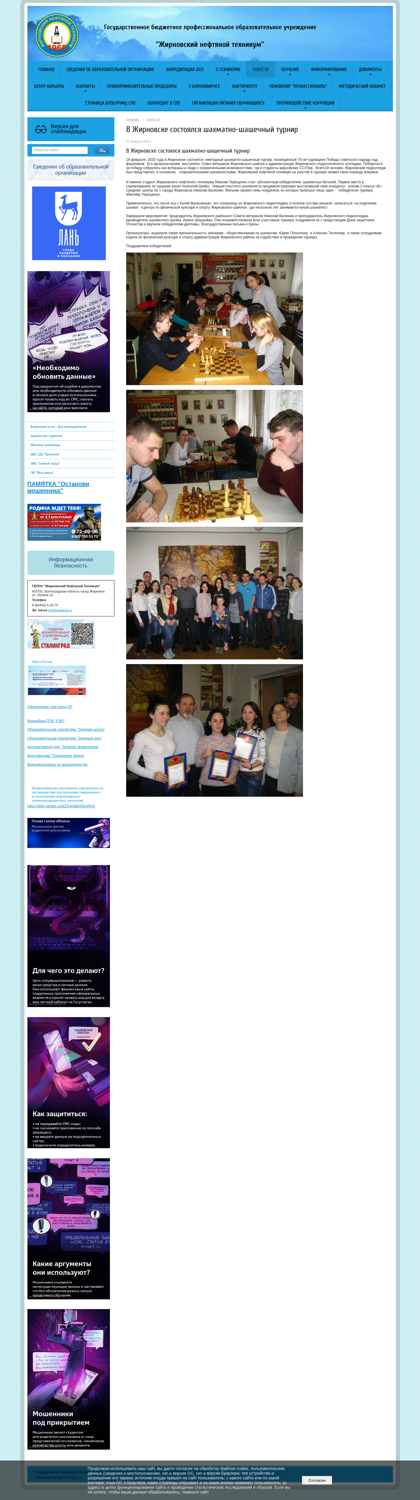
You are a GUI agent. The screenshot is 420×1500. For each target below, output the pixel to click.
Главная (46, 69)
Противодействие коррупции (305, 103)
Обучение (290, 69)
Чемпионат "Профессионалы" (298, 86)
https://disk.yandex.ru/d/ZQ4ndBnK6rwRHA (61, 806)
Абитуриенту (244, 86)
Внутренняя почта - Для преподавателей (58, 427)
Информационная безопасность (71, 563)
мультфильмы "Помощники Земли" (56, 756)
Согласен (317, 1480)
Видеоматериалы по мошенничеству (57, 765)
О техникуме (228, 69)
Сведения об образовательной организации (110, 69)
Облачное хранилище (45, 445)
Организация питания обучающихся (228, 103)
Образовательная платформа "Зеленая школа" (66, 729)
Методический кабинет (362, 86)
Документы (370, 69)
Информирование (329, 69)
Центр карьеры (49, 86)
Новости (261, 69)
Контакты (85, 86)
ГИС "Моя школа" (42, 473)
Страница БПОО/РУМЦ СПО (110, 103)
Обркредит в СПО (163, 103)
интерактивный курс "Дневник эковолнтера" (63, 747)
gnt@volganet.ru (60, 610)
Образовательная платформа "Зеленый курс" (64, 738)
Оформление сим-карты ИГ (50, 707)
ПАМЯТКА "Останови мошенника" (58, 487)
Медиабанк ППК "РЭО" (46, 721)
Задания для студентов (46, 436)
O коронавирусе (204, 86)
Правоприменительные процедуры (142, 86)
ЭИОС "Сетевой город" (45, 463)
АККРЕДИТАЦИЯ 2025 (185, 69)
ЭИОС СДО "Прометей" (45, 454)
